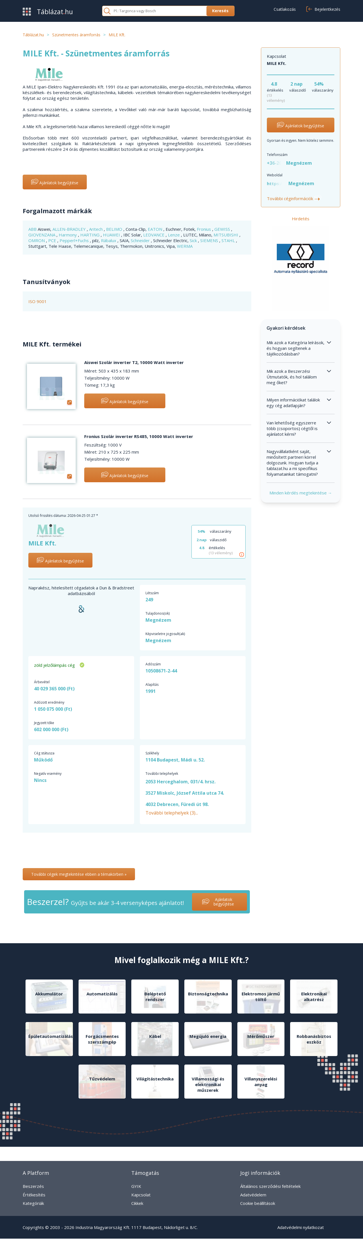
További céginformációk (294, 198)
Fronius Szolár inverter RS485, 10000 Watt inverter (138, 436)
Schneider (141, 240)
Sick (194, 240)
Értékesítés (34, 1195)
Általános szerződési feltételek (270, 1186)
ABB (33, 229)
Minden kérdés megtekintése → (300, 493)
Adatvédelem (253, 1195)
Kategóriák (33, 1203)
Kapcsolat (141, 1195)
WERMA (185, 246)
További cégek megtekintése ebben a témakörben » (78, 874)
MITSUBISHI (226, 235)
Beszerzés (33, 1186)
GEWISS (222, 229)
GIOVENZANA (42, 235)
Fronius (204, 229)
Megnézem (299, 163)
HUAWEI (112, 235)
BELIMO (114, 229)
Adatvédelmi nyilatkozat (300, 1227)
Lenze (174, 235)
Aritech (96, 229)
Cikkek (137, 1203)
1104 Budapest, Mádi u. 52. (175, 760)
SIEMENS (209, 240)
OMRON (37, 240)
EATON (155, 229)
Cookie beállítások (257, 1203)
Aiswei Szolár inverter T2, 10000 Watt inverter (134, 362)
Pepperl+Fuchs (75, 240)
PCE (52, 240)
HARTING (90, 235)
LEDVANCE (154, 235)
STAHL (228, 240)
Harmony (68, 235)
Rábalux (109, 240)
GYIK (136, 1186)
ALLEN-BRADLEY (69, 229)
